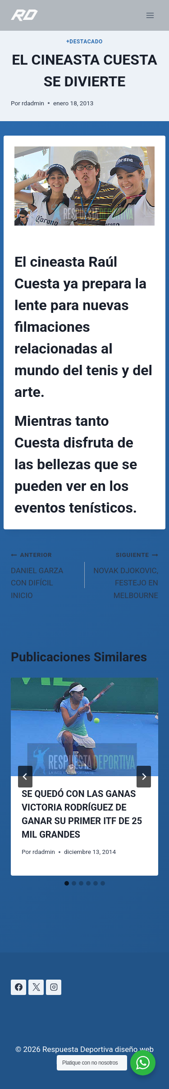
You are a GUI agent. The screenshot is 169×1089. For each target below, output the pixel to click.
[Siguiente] (144, 776)
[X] (36, 987)
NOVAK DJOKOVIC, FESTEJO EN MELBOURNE (125, 573)
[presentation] (84, 727)
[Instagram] (53, 987)
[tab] (66, 883)
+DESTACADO (84, 41)
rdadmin (33, 103)
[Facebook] (18, 987)
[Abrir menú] (150, 15)
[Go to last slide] (25, 776)
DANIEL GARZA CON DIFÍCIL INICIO (44, 573)
